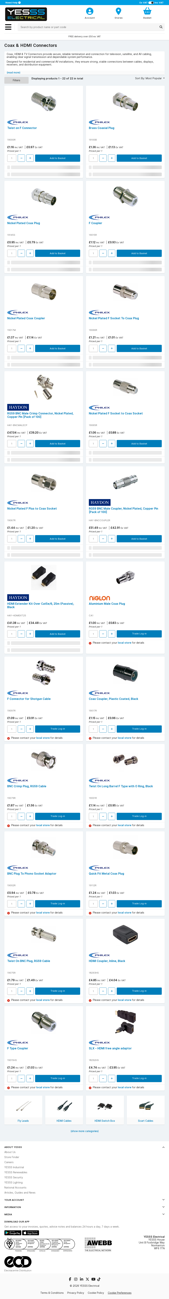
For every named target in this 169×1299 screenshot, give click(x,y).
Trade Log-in (139, 633)
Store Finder (11, 1157)
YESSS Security (13, 1177)
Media (84, 1214)
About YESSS (84, 1147)
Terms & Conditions (52, 1292)
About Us (10, 1152)
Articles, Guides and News (19, 1192)
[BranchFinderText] (118, 13)
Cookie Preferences (120, 1292)
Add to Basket (58, 158)
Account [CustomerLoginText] (90, 17)
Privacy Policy (75, 1292)
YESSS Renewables (15, 1172)
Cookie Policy (96, 1292)
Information (84, 1207)
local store (125, 642)
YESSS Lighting (13, 1182)
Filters (16, 80)
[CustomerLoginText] (89, 11)
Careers (9, 1162)
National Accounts (15, 1187)
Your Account (84, 1199)
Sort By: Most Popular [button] (148, 78)
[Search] (161, 27)
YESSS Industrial (14, 1167)
